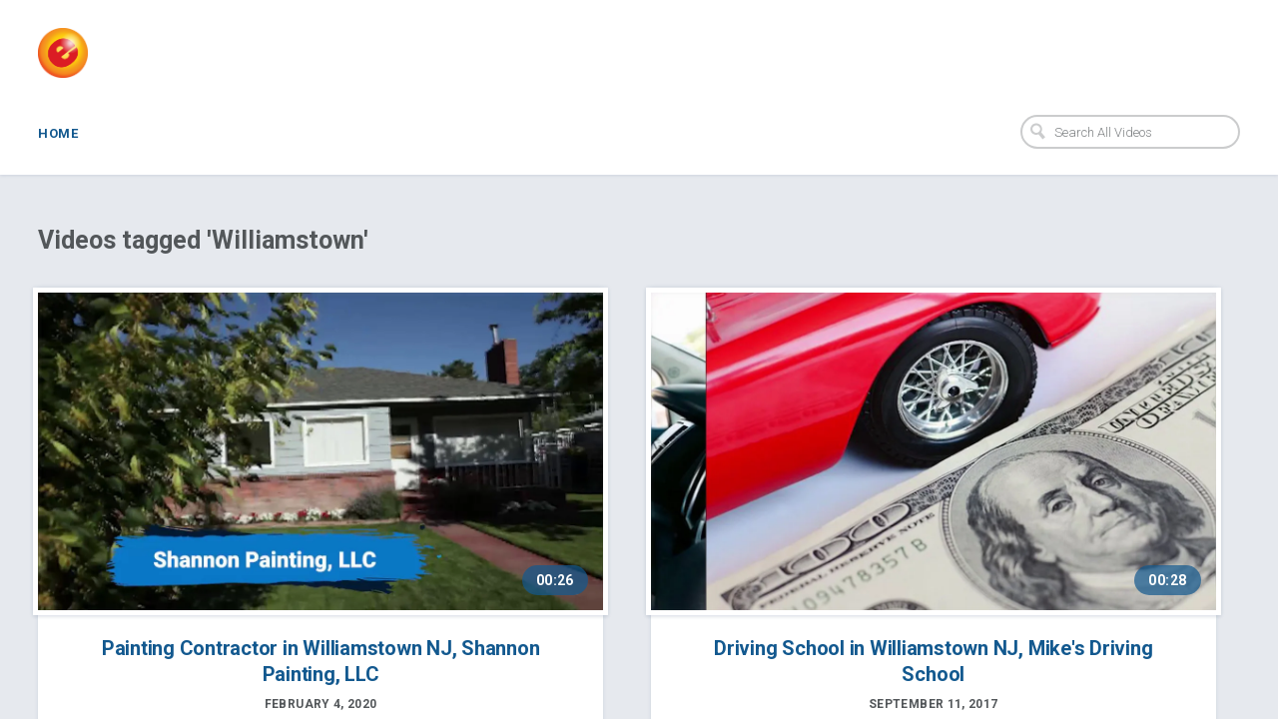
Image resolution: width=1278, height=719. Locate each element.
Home (58, 133)
